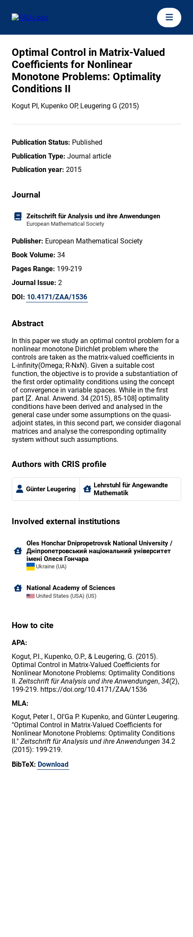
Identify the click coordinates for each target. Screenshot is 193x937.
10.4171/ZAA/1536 (57, 297)
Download (53, 764)
